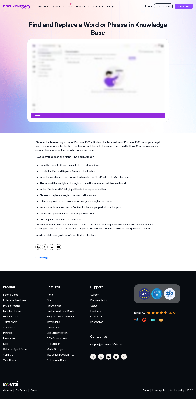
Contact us (96, 316)
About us (7, 390)
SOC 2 (190, 390)
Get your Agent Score (15, 349)
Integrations (53, 321)
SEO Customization (57, 338)
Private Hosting (11, 305)
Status (94, 305)
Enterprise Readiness (14, 300)
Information (96, 321)
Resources (81, 6)
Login (148, 6)
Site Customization (57, 332)
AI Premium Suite (56, 360)
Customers (9, 327)
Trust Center (10, 321)
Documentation (98, 300)
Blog (5, 343)
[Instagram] (124, 357)
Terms (146, 390)
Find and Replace (86, 235)
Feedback (95, 311)
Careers (34, 390)
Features (42, 6)
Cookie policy (177, 390)
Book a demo (184, 7)
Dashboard (53, 327)
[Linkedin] (108, 357)
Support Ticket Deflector (60, 316)
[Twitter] (101, 357)
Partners (7, 332)
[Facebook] (93, 357)
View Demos (10, 360)
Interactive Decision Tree (60, 354)
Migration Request (13, 311)
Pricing (110, 6)
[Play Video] (34, 115)
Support (94, 294)
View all (41, 257)
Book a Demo (10, 294)
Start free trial (163, 6)
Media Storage (55, 349)
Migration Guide (11, 316)
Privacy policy (159, 390)
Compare (8, 354)
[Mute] (150, 115)
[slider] (95, 115)
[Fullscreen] (162, 115)
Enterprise (98, 6)
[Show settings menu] (156, 115)
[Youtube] (116, 357)
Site (49, 300)
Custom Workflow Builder (61, 311)
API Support (53, 343)
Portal (50, 294)
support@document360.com (106, 344)
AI (70, 5)
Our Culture (21, 390)
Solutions (57, 6)
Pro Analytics (54, 305)
